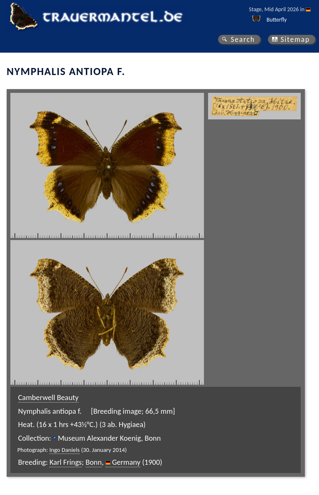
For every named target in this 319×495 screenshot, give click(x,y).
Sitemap (295, 39)
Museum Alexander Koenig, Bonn (109, 438)
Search (243, 39)
